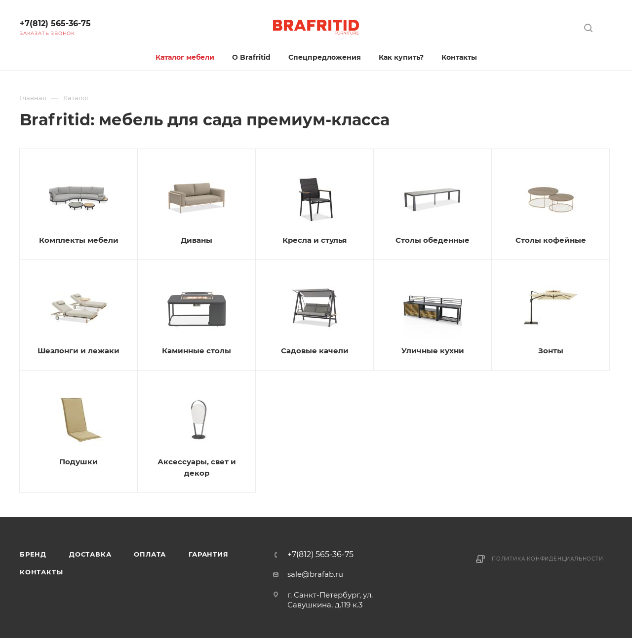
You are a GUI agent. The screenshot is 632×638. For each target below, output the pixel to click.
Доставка (90, 554)
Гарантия (208, 554)
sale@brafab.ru (315, 574)
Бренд (33, 554)
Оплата (150, 554)
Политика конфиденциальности (547, 559)
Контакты (41, 572)
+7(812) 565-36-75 (55, 23)
